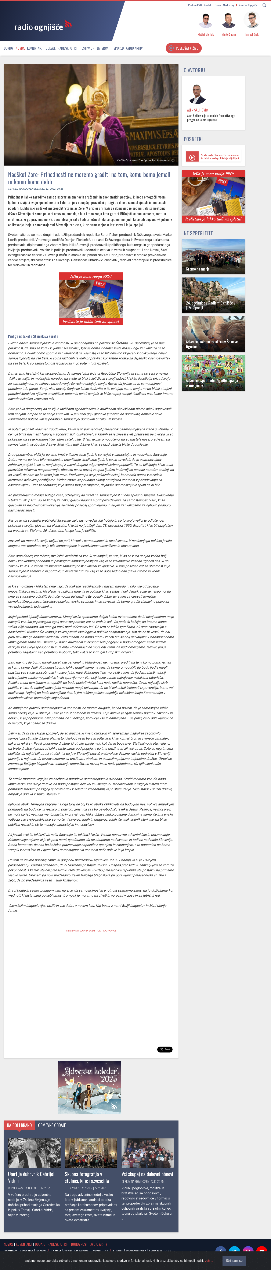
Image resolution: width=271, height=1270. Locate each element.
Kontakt (208, 5)
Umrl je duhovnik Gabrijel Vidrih (31, 1177)
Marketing (228, 5)
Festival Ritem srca (94, 48)
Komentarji (35, 48)
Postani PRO (195, 5)
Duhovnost (79, 1244)
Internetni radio (136, 1251)
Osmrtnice (11, 1251)
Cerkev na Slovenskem (24, 188)
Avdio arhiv (134, 48)
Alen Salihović (197, 110)
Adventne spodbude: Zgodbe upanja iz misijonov (212, 382)
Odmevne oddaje (52, 1125)
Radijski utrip (68, 48)
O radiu (118, 1251)
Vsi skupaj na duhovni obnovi (147, 1174)
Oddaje (50, 48)
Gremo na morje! (198, 269)
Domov (9, 48)
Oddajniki (155, 1251)
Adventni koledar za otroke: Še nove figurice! (212, 344)
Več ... (209, 1260)
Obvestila (26, 1251)
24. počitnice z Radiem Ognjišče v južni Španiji (210, 305)
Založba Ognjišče (248, 5)
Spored (118, 48)
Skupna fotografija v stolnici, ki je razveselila (87, 1177)
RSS (168, 1251)
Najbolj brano (19, 1125)
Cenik (218, 5)
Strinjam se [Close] (234, 1260)
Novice (20, 48)
